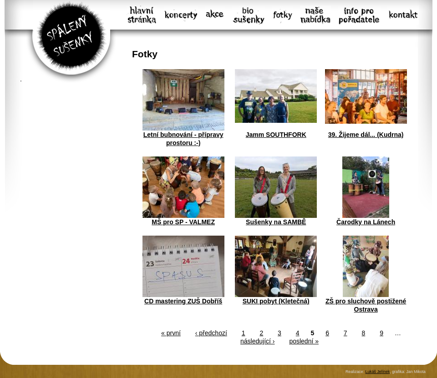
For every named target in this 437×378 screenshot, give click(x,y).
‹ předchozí (211, 333)
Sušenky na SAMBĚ (276, 222)
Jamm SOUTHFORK (276, 134)
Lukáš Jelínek (377, 371)
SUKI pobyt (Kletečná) (276, 301)
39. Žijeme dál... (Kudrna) (366, 134)
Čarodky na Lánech (365, 222)
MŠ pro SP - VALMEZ (183, 222)
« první (171, 333)
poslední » (304, 341)
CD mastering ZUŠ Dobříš (183, 301)
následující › (257, 341)
